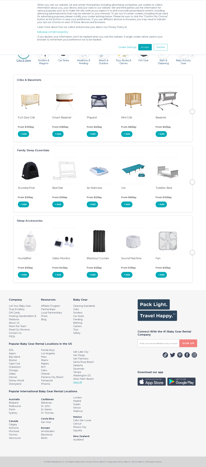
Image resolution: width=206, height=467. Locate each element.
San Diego (79, 355)
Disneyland (15, 383)
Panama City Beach (52, 377)
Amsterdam (48, 431)
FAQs (12, 336)
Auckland (78, 439)
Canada (13, 421)
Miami (44, 360)
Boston (13, 360)
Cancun (77, 423)
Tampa (77, 372)
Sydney (13, 412)
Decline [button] (160, 47)
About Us (14, 322)
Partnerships (48, 309)
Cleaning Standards (84, 305)
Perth (12, 409)
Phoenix (45, 383)
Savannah (78, 368)
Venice (77, 407)
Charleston (15, 367)
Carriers (77, 326)
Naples (45, 363)
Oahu (44, 370)
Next (192, 111)
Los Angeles (48, 353)
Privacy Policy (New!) (96, 462)
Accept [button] (145, 47)
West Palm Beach (83, 378)
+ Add (24, 134)
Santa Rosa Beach (83, 362)
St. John (45, 406)
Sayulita (77, 430)
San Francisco (81, 358)
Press (44, 316)
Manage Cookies (154, 462)
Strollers (77, 312)
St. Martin (46, 409)
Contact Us (15, 333)
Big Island (14, 356)
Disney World (16, 380)
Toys (75, 329)
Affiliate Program (50, 305)
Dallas (12, 373)
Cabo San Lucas (82, 420)
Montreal (14, 431)
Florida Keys (48, 350)
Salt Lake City (81, 351)
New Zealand (81, 436)
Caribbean (47, 399)
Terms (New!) (138, 462)
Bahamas (46, 402)
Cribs (76, 309)
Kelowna (14, 427)
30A (11, 350)
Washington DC (82, 375)
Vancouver (15, 438)
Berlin (44, 438)
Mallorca (78, 411)
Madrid (77, 401)
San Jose (46, 422)
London (77, 397)
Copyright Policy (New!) (119, 462)
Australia (14, 399)
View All (77, 382)
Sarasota (78, 365)
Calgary (13, 424)
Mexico (77, 416)
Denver (13, 377)
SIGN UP (188, 343)
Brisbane (14, 402)
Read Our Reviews (19, 329)
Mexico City (79, 427)
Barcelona (46, 434)
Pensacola (47, 380)
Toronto (13, 434)
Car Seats (78, 316)
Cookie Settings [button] (127, 47)
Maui (44, 356)
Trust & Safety (17, 309)
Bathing (77, 322)
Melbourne (15, 406)
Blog (43, 319)
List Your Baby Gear (20, 305)
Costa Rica (47, 418)
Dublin (76, 404)
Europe (45, 427)
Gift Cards (14, 312)
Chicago (13, 370)
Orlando (45, 373)
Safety (76, 333)
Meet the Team (17, 326)
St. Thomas (47, 412)
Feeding (78, 319)
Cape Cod (14, 363)
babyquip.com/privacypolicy (52, 31)
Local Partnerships (51, 312)
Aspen (12, 353)
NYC (43, 367)
